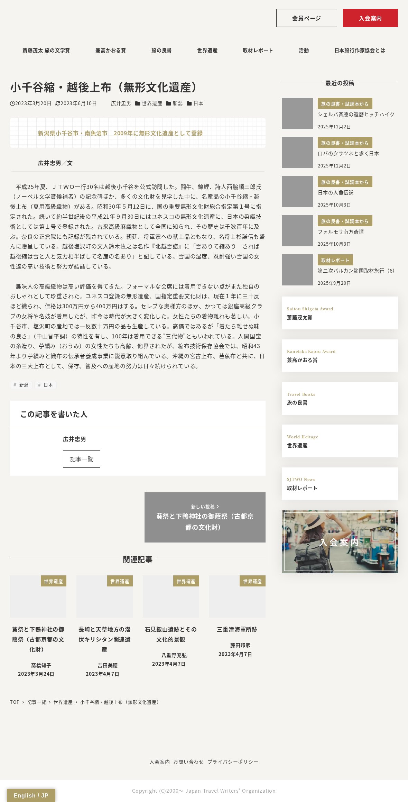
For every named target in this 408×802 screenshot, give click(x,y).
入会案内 (370, 18)
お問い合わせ (188, 761)
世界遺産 (152, 103)
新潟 (178, 103)
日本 (198, 103)
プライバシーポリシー (233, 761)
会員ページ (306, 18)
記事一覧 (81, 459)
